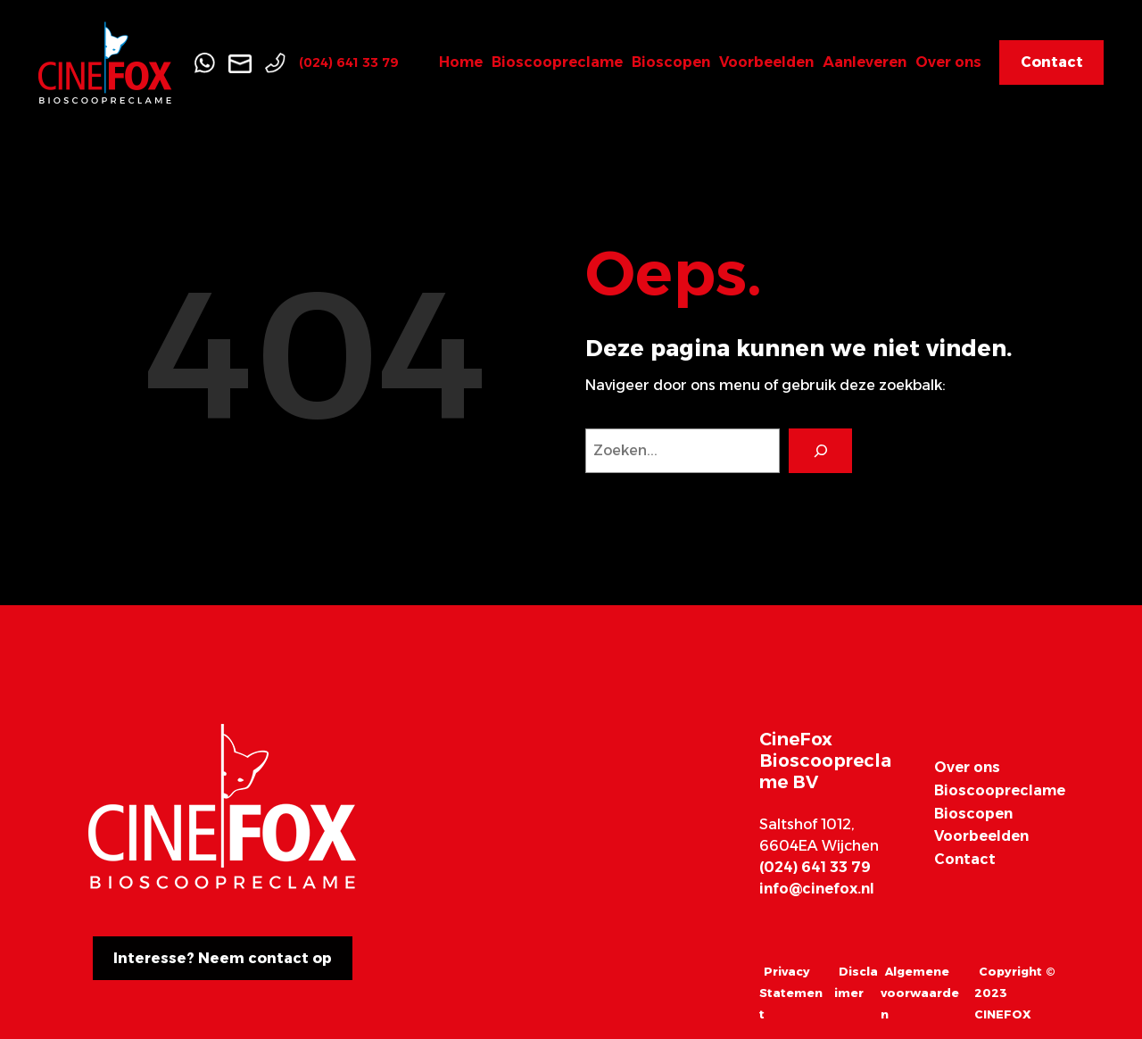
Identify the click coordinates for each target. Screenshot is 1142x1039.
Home (461, 62)
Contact (965, 859)
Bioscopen (671, 62)
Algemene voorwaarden (920, 992)
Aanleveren (864, 62)
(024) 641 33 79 (349, 62)
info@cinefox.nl (816, 888)
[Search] (820, 450)
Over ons (948, 62)
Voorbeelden (766, 62)
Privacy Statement (791, 992)
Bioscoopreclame (557, 62)
